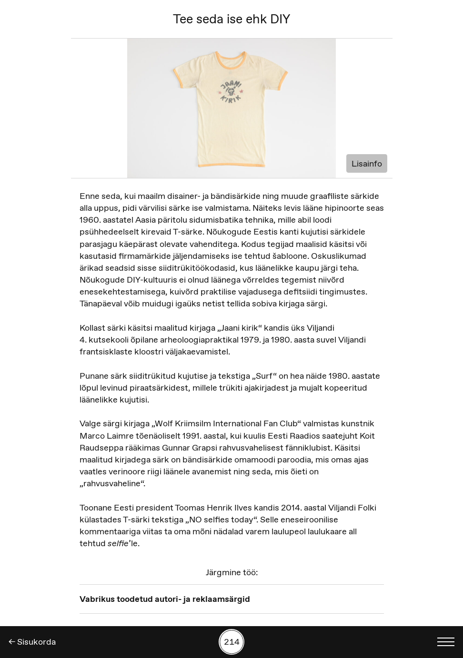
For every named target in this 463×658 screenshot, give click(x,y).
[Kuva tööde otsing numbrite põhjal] (231, 642)
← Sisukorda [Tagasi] (32, 642)
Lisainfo (367, 163)
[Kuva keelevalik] (445, 642)
